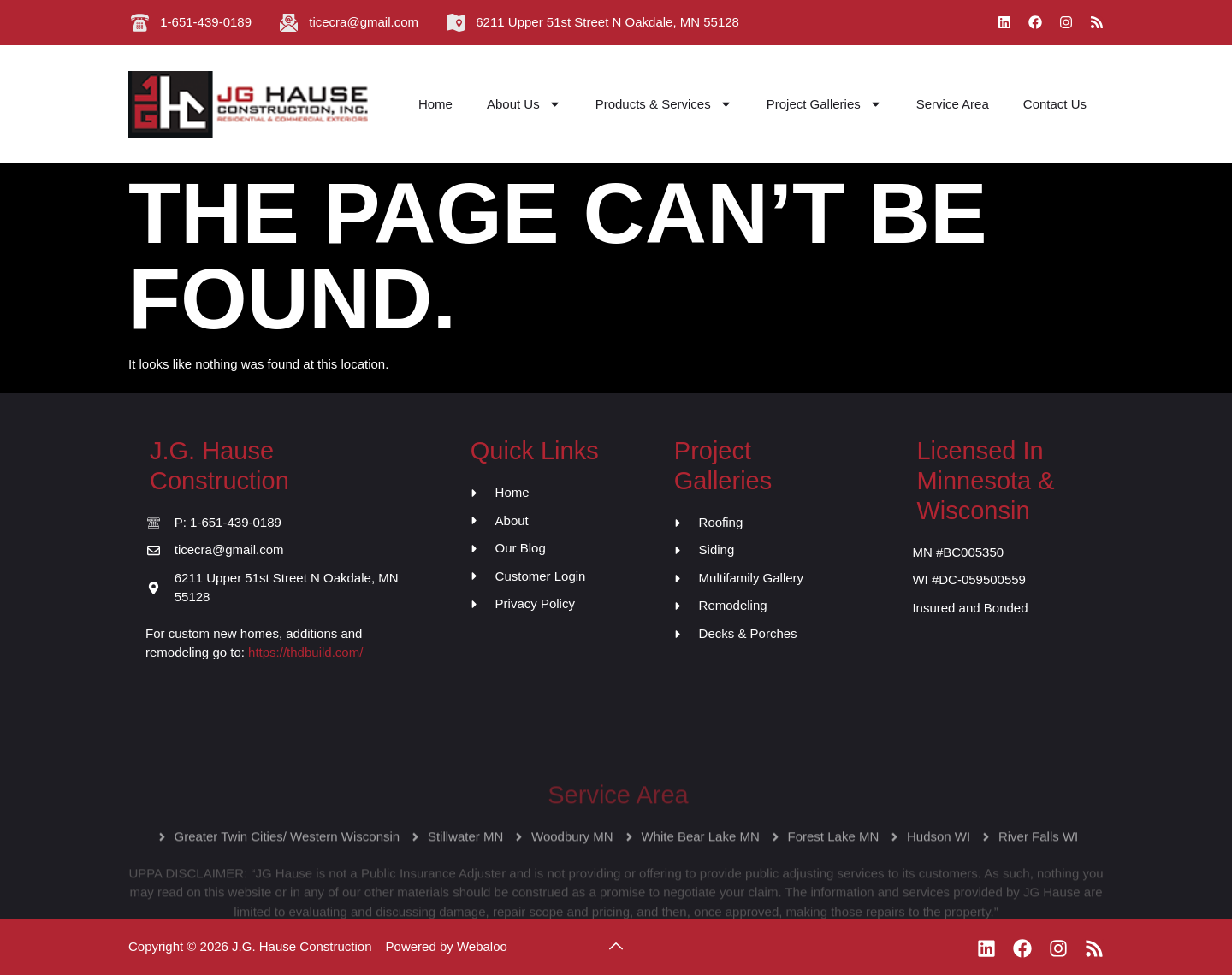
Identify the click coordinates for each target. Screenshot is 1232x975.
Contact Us (1055, 104)
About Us (524, 104)
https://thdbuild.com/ (305, 652)
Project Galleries (824, 104)
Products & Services (663, 104)
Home (435, 104)
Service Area (952, 104)
